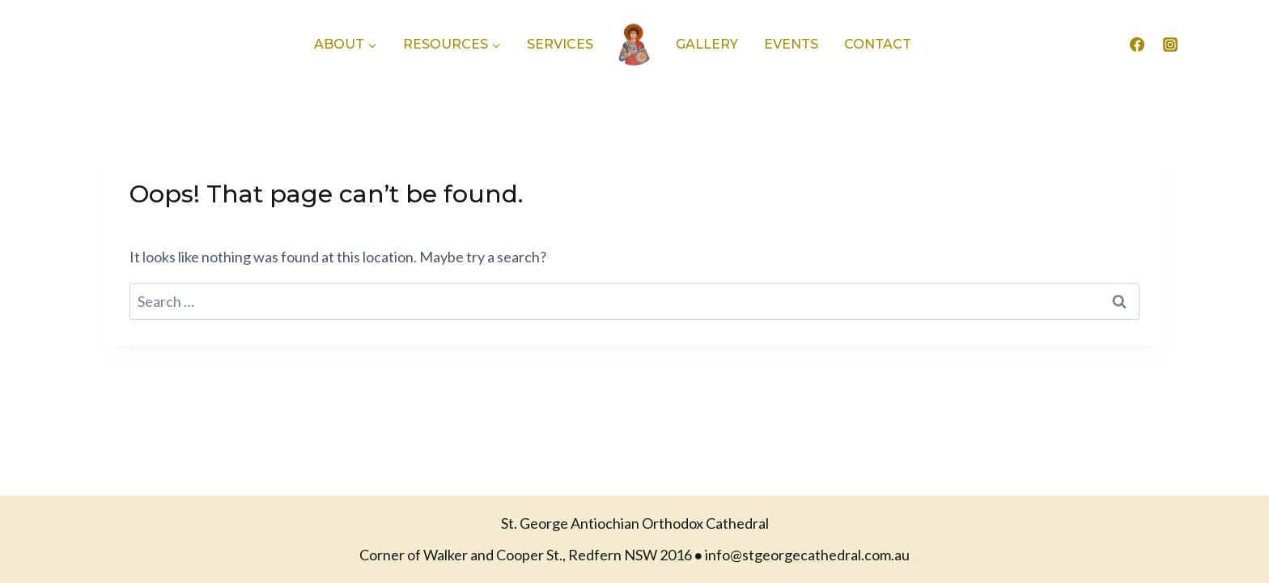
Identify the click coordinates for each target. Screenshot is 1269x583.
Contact (877, 44)
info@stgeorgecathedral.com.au (807, 555)
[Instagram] (1170, 44)
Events (791, 44)
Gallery (707, 44)
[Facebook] (1137, 44)
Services (560, 44)
